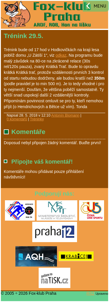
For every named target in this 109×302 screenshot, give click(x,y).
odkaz (61, 55)
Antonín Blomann (65, 115)
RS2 (90, 293)
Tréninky (37, 119)
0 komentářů (17, 119)
